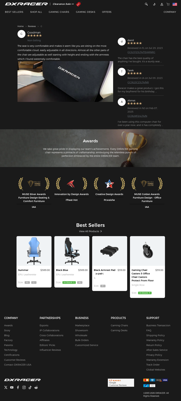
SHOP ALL (36, 11)
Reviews (32, 26)
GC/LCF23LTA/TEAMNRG (141, 52)
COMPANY (170, 11)
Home (21, 26)
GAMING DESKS (85, 11)
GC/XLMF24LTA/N (137, 115)
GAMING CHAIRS (59, 11)
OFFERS (107, 11)
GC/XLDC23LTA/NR (138, 82)
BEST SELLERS (14, 11)
